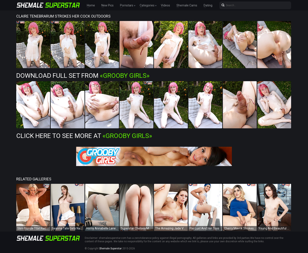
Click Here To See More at (84, 135)
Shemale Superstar (110, 248)
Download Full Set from (83, 75)
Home (91, 5)
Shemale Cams (186, 5)
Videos (165, 5)
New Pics (107, 5)
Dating (208, 5)
